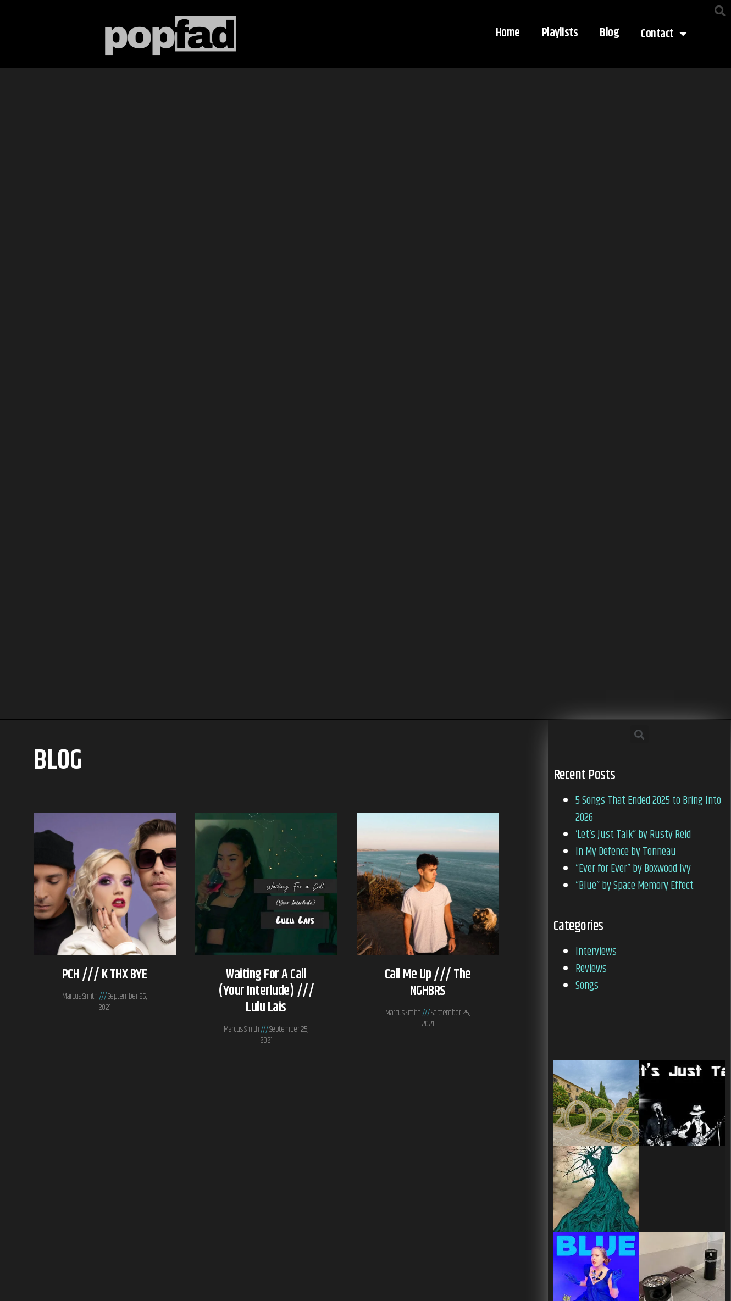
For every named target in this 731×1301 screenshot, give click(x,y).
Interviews (596, 951)
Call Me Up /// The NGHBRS (428, 983)
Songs (587, 985)
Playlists (560, 33)
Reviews (591, 968)
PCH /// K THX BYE (104, 974)
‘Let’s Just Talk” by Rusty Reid (633, 834)
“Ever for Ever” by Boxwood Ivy (633, 868)
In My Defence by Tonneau (625, 851)
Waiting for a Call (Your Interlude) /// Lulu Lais (266, 991)
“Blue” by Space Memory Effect (634, 885)
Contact (663, 34)
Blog (609, 33)
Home (508, 33)
